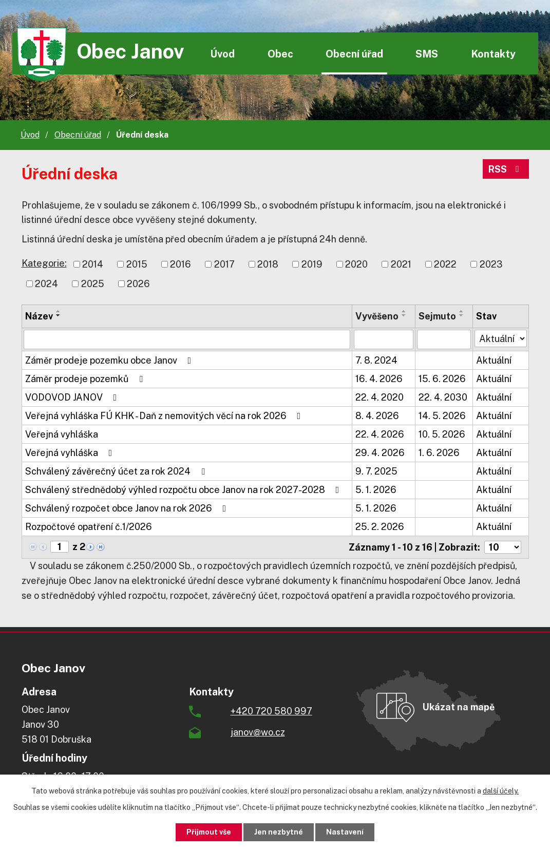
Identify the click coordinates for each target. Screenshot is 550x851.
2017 (224, 264)
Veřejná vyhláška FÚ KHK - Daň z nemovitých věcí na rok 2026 (165, 415)
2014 (92, 264)
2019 (312, 264)
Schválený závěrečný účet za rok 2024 (117, 471)
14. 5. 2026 (442, 415)
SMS (426, 54)
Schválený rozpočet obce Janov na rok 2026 (128, 508)
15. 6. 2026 (442, 378)
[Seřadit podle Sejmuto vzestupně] (461, 311)
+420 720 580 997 (271, 711)
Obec (280, 54)
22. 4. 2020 (379, 397)
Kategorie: (44, 263)
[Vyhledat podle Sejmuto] (444, 339)
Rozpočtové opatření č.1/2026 (88, 526)
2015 (136, 264)
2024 (46, 283)
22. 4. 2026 (379, 434)
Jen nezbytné (278, 832)
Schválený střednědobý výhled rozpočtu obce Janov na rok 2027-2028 (184, 489)
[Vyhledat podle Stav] (501, 338)
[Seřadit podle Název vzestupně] (58, 311)
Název (39, 316)
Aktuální (493, 360)
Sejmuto (437, 316)
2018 (267, 264)
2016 (180, 264)
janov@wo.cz (258, 732)
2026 (138, 283)
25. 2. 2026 (379, 526)
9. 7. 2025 (376, 471)
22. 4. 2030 (443, 397)
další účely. (501, 791)
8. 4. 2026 (377, 415)
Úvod (222, 54)
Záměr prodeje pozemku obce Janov (110, 360)
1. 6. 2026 (439, 452)
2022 (445, 264)
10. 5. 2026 (442, 434)
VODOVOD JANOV (73, 397)
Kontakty (493, 54)
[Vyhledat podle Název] (187, 339)
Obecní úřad (354, 54)
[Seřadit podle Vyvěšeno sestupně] (404, 315)
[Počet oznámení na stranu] (502, 547)
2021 (401, 264)
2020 (356, 264)
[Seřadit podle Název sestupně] (58, 315)
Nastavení (345, 832)
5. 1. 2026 (375, 489)
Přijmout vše (208, 832)
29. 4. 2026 (380, 452)
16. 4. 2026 (379, 378)
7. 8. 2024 (376, 360)
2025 (92, 283)
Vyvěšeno (377, 316)
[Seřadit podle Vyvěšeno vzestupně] (404, 311)
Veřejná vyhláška (61, 434)
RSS (505, 169)
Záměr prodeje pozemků (86, 378)
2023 (491, 264)
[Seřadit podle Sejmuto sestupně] (461, 315)
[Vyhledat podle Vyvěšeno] (383, 339)
